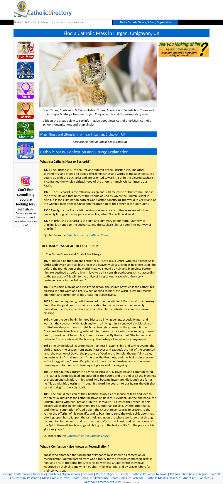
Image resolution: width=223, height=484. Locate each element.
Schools (88, 474)
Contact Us (205, 478)
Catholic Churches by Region (189, 474)
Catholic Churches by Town (149, 474)
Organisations (71, 474)
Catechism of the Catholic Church (88, 235)
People (124, 474)
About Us (189, 478)
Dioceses (39, 474)
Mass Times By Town (55, 478)
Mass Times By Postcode (127, 478)
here (19, 217)
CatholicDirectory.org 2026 (103, 482)
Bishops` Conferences (16, 474)
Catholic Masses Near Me (163, 478)
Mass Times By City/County (90, 478)
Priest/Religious (106, 474)
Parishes (53, 474)
